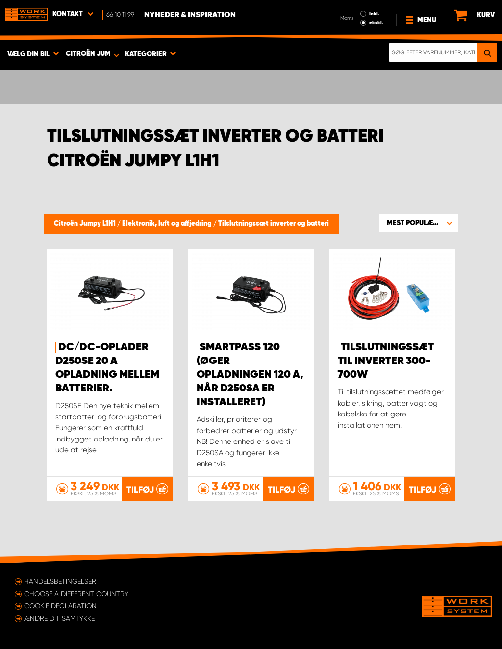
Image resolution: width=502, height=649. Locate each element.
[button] (418, 223)
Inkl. (374, 13)
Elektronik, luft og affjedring (167, 223)
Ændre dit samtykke (59, 618)
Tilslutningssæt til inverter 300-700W (386, 361)
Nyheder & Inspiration (190, 15)
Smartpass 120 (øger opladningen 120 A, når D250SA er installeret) (250, 375)
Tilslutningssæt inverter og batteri (273, 223)
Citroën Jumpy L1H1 (85, 223)
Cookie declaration (60, 606)
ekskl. (376, 22)
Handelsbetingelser (60, 581)
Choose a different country (76, 593)
